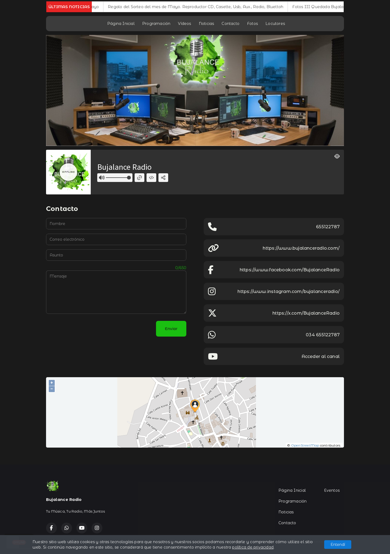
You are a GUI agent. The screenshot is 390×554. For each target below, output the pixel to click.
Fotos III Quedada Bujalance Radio (333, 6)
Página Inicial (121, 23)
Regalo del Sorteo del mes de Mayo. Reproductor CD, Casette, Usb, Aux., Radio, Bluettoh (201, 6)
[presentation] (87, 328)
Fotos (252, 23)
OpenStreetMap (305, 445)
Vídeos (184, 23)
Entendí (338, 544)
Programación (156, 23)
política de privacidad (253, 547)
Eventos (332, 490)
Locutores (275, 23)
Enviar (171, 328)
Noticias (206, 23)
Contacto (230, 23)
